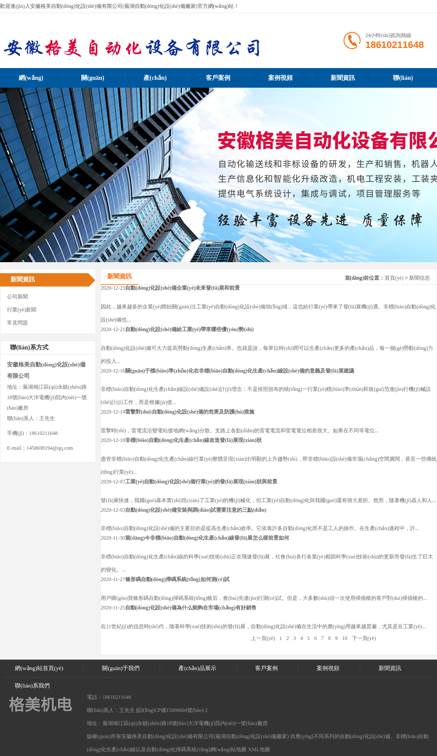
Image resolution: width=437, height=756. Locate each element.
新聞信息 (419, 278)
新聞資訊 (343, 78)
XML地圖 (259, 749)
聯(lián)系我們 (403, 81)
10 (345, 638)
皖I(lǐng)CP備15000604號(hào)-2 (172, 710)
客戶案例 (218, 78)
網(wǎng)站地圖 (228, 749)
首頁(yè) (394, 278)
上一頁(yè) (263, 638)
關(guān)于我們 (92, 81)
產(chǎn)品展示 (155, 81)
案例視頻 (280, 78)
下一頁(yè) (364, 638)
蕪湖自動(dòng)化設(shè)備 (246, 736)
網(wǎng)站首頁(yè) (31, 81)
